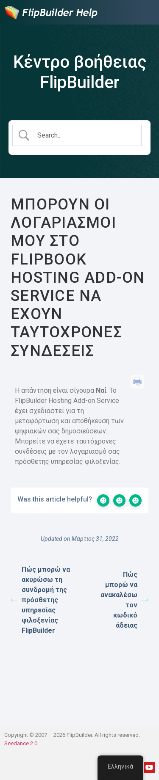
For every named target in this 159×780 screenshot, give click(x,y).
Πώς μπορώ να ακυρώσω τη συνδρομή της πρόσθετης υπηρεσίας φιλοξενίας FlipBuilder (40, 599)
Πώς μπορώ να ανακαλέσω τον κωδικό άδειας (124, 600)
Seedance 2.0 (20, 743)
